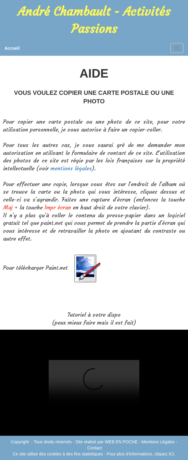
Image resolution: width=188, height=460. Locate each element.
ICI (171, 454)
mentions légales (71, 168)
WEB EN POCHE (121, 441)
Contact (94, 447)
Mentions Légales (158, 441)
